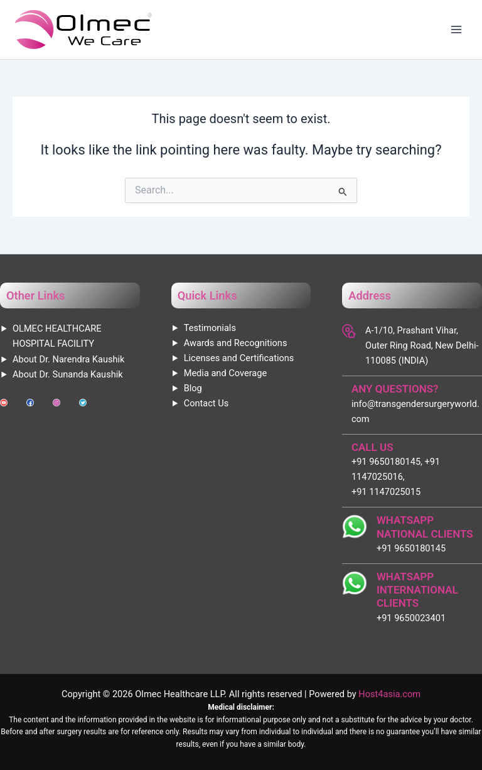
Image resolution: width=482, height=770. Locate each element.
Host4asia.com (389, 694)
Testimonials (210, 327)
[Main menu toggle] (456, 29)
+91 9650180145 (411, 548)
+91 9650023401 (411, 618)
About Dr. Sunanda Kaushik (68, 374)
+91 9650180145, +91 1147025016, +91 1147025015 (395, 476)
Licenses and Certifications (239, 358)
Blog (193, 388)
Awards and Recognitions (235, 343)
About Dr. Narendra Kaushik (68, 359)
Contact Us (206, 403)
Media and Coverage (225, 373)
